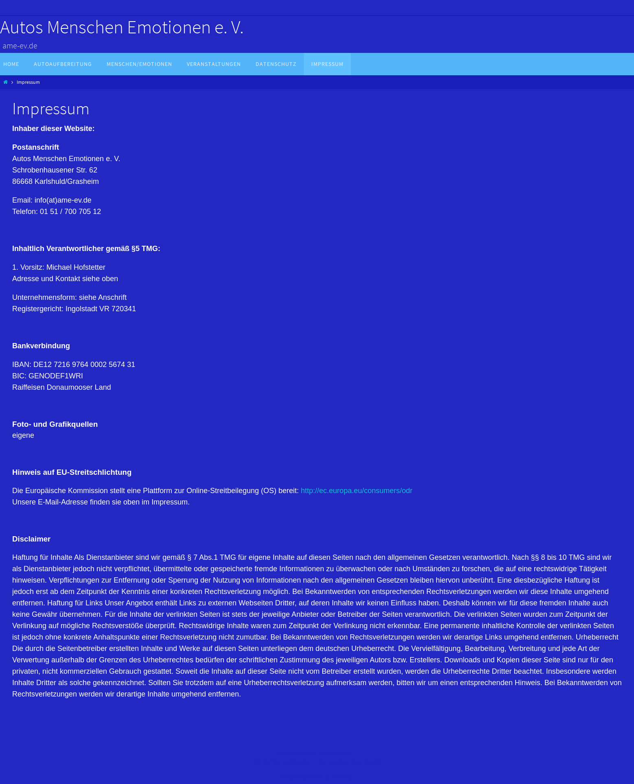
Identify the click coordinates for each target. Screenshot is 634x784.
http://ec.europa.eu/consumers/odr (356, 491)
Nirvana (315, 777)
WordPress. (342, 777)
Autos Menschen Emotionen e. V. (122, 27)
